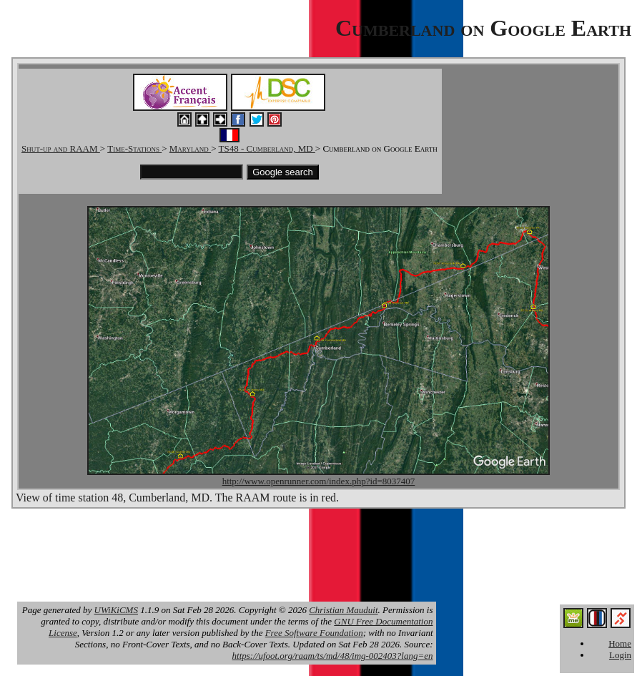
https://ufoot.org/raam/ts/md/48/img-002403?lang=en (332, 655)
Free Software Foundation (314, 632)
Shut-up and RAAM (60, 148)
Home (619, 643)
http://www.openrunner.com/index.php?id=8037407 (318, 481)
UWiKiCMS (116, 609)
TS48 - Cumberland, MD (266, 148)
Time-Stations (134, 148)
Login (620, 655)
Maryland (190, 148)
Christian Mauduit (343, 609)
